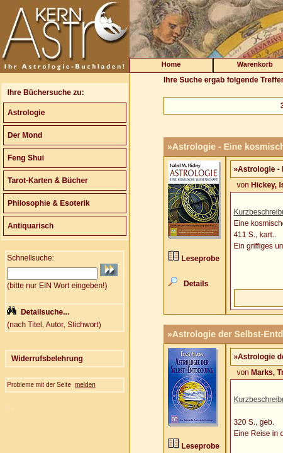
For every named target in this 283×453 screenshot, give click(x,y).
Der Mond (25, 135)
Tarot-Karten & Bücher (48, 180)
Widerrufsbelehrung (47, 358)
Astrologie (26, 112)
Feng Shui (26, 158)
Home (171, 64)
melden (85, 384)
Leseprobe (200, 258)
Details (196, 283)
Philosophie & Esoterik (49, 203)
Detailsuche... (45, 312)
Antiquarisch (30, 225)
